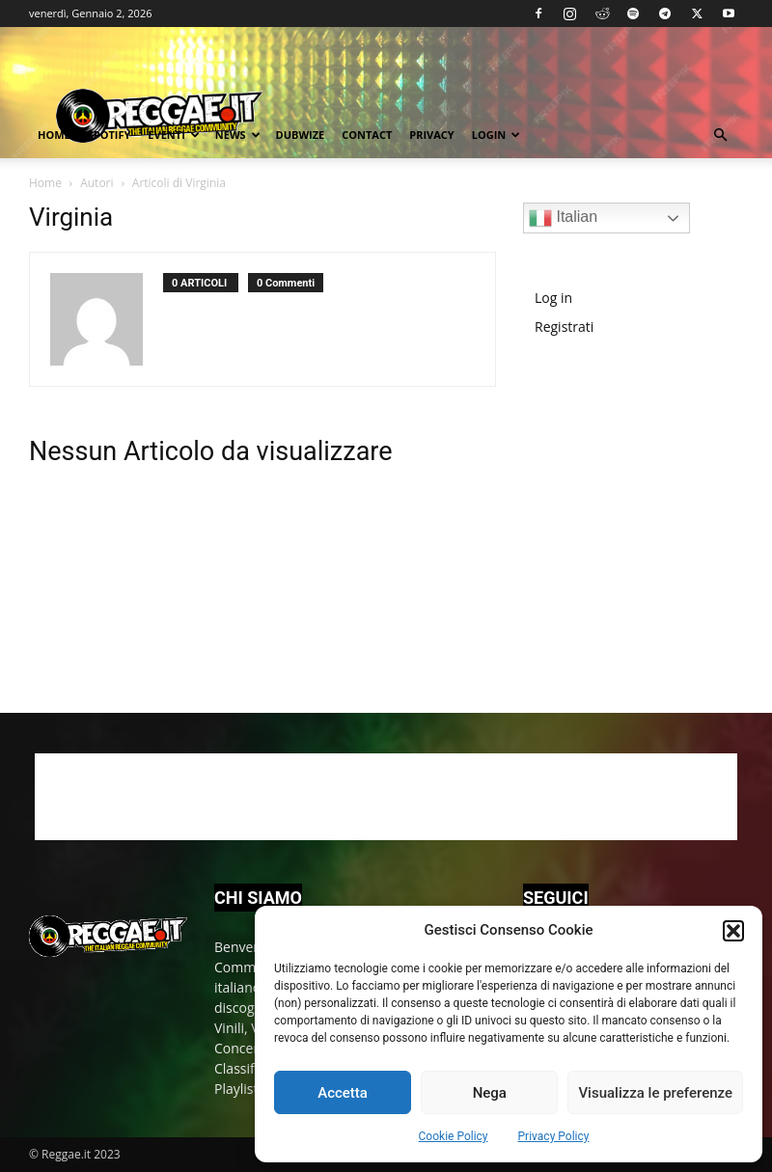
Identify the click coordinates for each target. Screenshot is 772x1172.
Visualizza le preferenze (655, 1093)
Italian (563, 218)
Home (54, 134)
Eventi (173, 134)
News (238, 134)
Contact (367, 134)
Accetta (342, 1093)
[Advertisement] (647, 512)
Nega (490, 1093)
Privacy (431, 134)
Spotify (109, 134)
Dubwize (300, 134)
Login (496, 134)
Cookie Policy (453, 1136)
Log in (553, 297)
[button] (733, 930)
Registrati (564, 326)
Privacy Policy (554, 1136)
